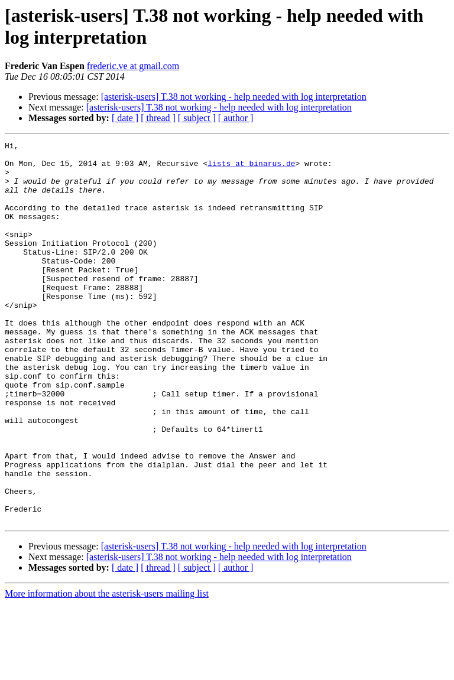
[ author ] (236, 118)
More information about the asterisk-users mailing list (107, 670)
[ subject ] (197, 118)
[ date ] (125, 118)
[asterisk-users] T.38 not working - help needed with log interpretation (234, 97)
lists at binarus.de (251, 168)
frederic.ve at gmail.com (133, 66)
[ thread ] (158, 118)
